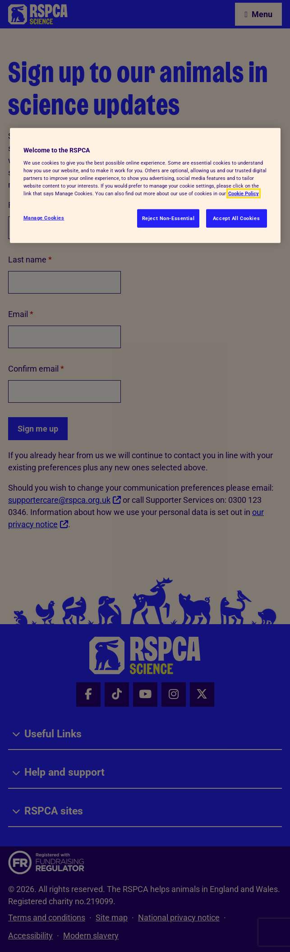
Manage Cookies (43, 217)
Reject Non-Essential (168, 218)
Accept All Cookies (236, 218)
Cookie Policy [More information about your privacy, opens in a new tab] (243, 193)
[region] (145, 185)
